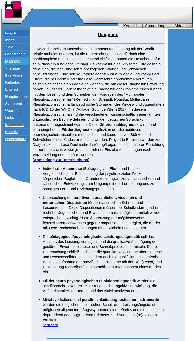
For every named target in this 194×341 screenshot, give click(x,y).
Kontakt (11, 132)
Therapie (12, 68)
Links (9, 117)
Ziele (9, 47)
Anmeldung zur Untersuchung (61, 160)
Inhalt (9, 40)
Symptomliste (16, 103)
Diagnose (13, 61)
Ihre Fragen (15, 75)
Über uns (12, 110)
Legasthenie (15, 54)
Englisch (12, 89)
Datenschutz (15, 139)
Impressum (14, 124)
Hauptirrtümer (16, 96)
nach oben (50, 325)
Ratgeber (13, 82)
